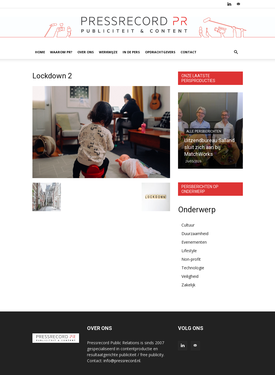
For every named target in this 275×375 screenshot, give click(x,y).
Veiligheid (190, 276)
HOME (40, 52)
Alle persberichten (203, 131)
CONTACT (189, 52)
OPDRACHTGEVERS (160, 52)
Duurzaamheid (194, 233)
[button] (236, 52)
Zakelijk (188, 285)
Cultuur (188, 225)
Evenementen (194, 242)
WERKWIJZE (108, 52)
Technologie (192, 267)
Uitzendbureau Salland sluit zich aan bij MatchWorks (209, 147)
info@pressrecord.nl (122, 360)
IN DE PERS (131, 52)
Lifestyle (189, 250)
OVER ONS (85, 52)
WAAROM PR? (61, 52)
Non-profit (191, 259)
